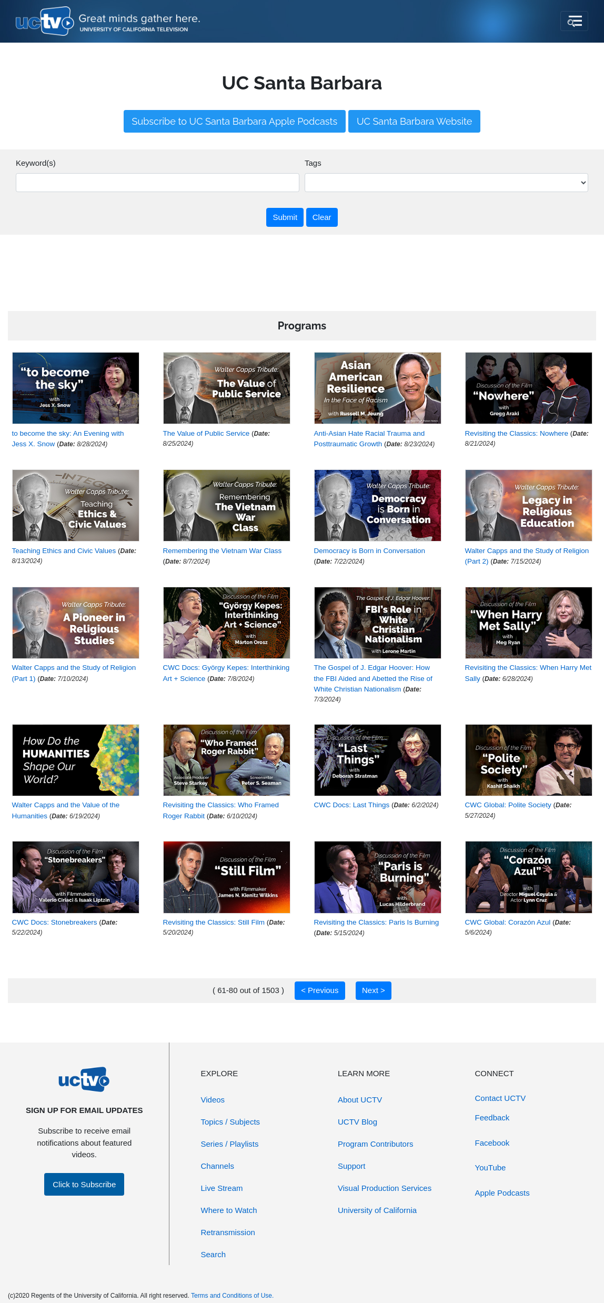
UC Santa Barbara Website (414, 121)
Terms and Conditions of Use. (232, 1295)
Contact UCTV (500, 1098)
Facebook (492, 1142)
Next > (373, 990)
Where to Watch (229, 1210)
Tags (313, 162)
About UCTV (360, 1099)
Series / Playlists (230, 1143)
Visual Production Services (384, 1188)
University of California (377, 1210)
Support (352, 1165)
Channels (217, 1165)
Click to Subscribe (84, 1184)
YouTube (490, 1167)
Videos (213, 1099)
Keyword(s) (36, 162)
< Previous (319, 990)
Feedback (492, 1117)
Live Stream (222, 1188)
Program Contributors (375, 1143)
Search (213, 1254)
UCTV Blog (357, 1121)
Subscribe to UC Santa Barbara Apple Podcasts (235, 121)
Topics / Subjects (230, 1121)
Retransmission (228, 1232)
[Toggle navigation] (574, 21)
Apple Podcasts (502, 1192)
